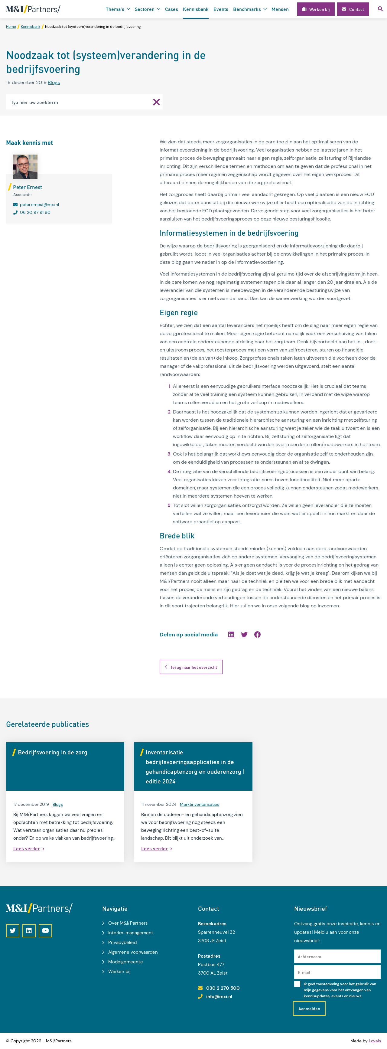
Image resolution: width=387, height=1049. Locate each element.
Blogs (54, 82)
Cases (171, 9)
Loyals (375, 1041)
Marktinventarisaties (199, 804)
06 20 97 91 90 (35, 212)
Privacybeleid (122, 943)
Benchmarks (247, 9)
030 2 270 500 (223, 988)
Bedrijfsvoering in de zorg (52, 752)
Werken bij (119, 972)
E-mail (304, 972)
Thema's (115, 9)
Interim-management (130, 933)
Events (220, 9)
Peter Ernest (27, 187)
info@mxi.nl (219, 997)
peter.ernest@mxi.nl (39, 204)
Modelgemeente (125, 962)
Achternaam (309, 956)
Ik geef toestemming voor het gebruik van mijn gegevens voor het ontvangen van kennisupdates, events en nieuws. (340, 990)
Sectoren (144, 9)
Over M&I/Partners (128, 923)
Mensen (280, 9)
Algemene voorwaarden (133, 952)
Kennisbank (196, 9)
